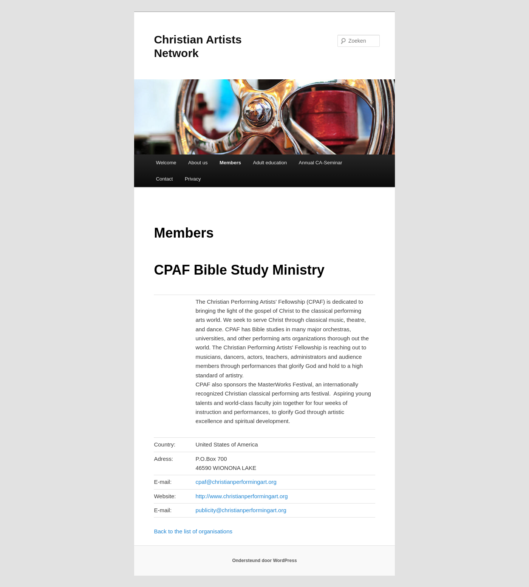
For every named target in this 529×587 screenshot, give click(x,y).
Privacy (193, 179)
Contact (164, 179)
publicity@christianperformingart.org (240, 510)
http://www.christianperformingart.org (241, 496)
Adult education (270, 162)
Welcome (166, 162)
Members (230, 162)
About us (197, 162)
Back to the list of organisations (193, 531)
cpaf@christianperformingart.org (235, 482)
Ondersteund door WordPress (264, 560)
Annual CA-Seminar (320, 162)
